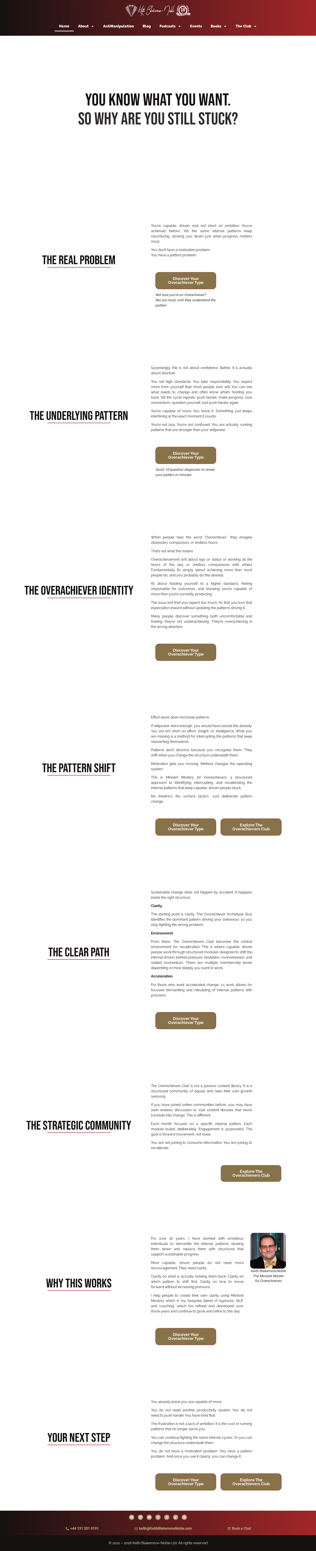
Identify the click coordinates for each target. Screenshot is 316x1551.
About (86, 26)
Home (64, 26)
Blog (147, 26)
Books (219, 26)
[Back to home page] (158, 10)
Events (196, 26)
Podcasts (170, 26)
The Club (246, 26)
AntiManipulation (118, 26)
